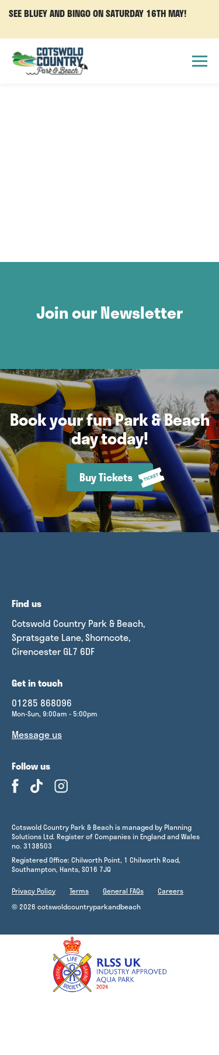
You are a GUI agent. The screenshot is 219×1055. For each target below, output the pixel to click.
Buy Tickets (116, 477)
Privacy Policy (33, 890)
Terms (79, 890)
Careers (170, 890)
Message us (37, 735)
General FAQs (123, 890)
